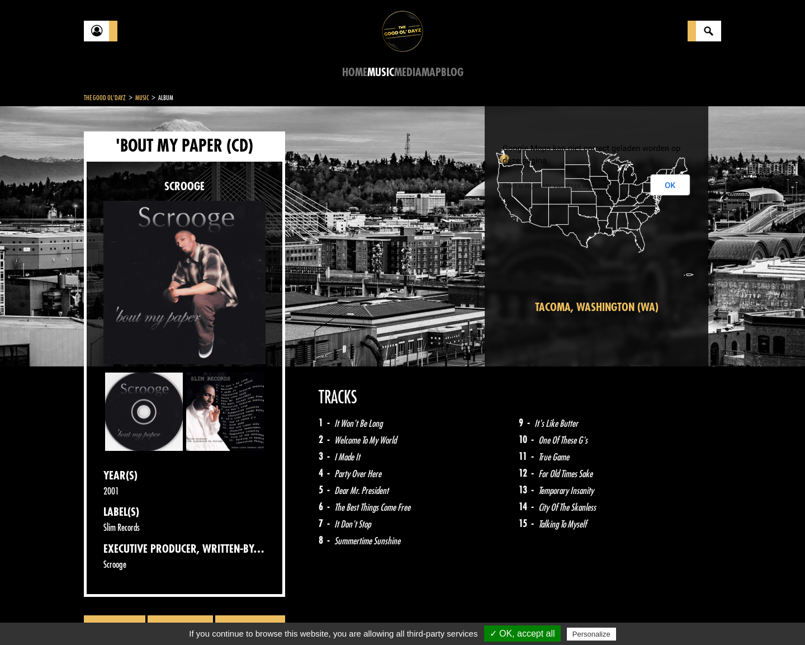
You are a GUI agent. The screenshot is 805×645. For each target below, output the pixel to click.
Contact (111, 616)
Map (431, 72)
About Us (224, 617)
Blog (452, 72)
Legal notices (171, 617)
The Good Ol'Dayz (105, 98)
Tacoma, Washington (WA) (597, 307)
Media (408, 72)
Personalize (591, 634)
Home (354, 72)
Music (380, 72)
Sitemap (268, 617)
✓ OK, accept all (522, 633)
